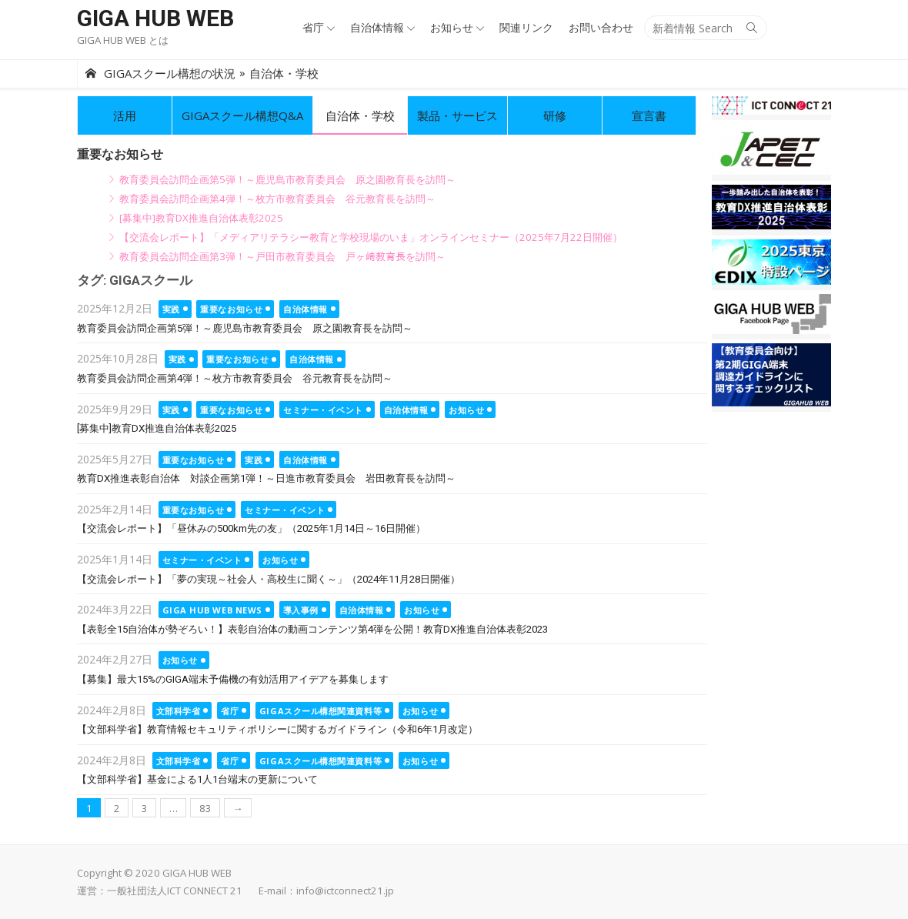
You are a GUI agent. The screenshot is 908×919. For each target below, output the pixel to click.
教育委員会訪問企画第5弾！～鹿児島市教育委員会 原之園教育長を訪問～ (287, 179)
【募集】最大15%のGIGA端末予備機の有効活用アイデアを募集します (233, 679)
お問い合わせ (601, 27)
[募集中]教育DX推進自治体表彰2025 (201, 218)
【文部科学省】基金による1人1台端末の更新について (197, 779)
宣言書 (649, 115)
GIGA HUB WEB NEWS (212, 610)
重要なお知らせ (231, 309)
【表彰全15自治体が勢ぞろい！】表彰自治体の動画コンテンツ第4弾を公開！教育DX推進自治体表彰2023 (312, 629)
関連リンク (526, 27)
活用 (124, 115)
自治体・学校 (360, 115)
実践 (171, 309)
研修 (554, 115)
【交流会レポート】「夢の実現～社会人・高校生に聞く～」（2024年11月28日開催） (268, 579)
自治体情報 (377, 27)
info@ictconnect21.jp (345, 890)
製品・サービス (457, 115)
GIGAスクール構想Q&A (242, 115)
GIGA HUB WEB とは (123, 40)
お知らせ (451, 27)
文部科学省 (178, 711)
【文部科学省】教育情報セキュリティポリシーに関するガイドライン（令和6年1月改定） (277, 729)
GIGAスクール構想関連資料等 (320, 711)
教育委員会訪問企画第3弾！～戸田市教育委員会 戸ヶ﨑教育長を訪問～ (282, 256)
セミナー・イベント (323, 410)
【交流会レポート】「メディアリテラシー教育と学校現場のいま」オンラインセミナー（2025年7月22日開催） (371, 237)
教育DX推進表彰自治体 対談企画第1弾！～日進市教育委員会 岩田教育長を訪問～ (266, 478)
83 (205, 808)
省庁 (313, 27)
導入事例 (301, 610)
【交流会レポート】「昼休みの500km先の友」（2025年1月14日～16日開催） (251, 528)
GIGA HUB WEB (155, 18)
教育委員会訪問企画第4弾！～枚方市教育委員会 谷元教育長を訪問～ (277, 199)
